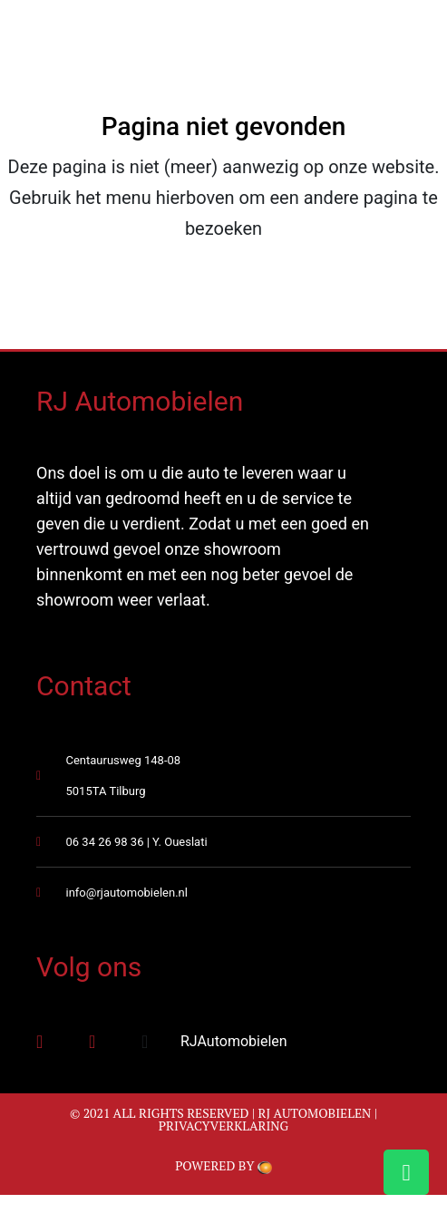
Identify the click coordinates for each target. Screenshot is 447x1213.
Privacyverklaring (224, 1125)
